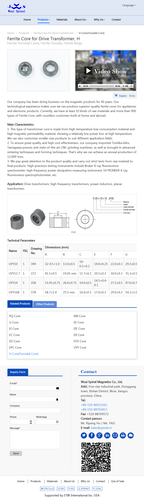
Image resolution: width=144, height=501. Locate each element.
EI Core (14, 329)
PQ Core (14, 316)
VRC (61, 489)
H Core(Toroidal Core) (23, 354)
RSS (71, 489)
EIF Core (79, 329)
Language (129, 5)
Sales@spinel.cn (101, 428)
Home (10, 33)
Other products (45, 304)
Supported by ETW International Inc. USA (72, 495)
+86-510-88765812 (94, 410)
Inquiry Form (17, 372)
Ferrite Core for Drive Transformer (54, 33)
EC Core (14, 335)
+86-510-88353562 (94, 405)
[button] (44, 20)
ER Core (79, 335)
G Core (13, 322)
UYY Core (80, 348)
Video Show (105, 71)
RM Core (79, 316)
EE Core (79, 322)
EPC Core (15, 348)
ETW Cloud (47, 489)
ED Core (14, 341)
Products (24, 33)
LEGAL (97, 489)
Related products (20, 304)
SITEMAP (83, 489)
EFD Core (80, 341)
